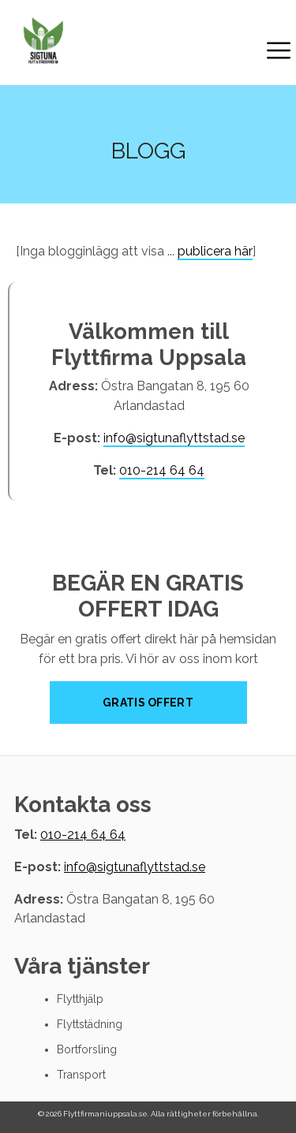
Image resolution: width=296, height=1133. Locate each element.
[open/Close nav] (278, 52)
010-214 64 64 (161, 470)
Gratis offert (148, 702)
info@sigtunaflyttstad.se (174, 437)
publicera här (215, 251)
